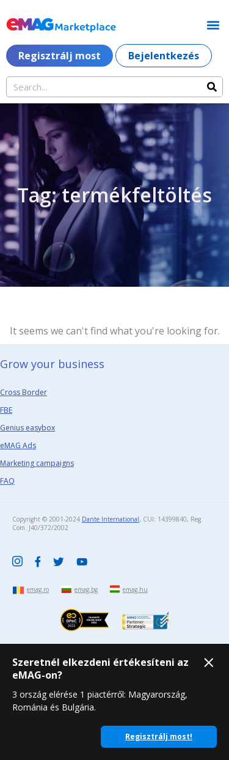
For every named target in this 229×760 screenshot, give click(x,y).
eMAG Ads (18, 445)
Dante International (110, 519)
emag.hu (135, 589)
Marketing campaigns (37, 463)
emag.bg (86, 589)
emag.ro (38, 589)
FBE (6, 410)
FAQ (7, 481)
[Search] (212, 87)
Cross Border (23, 392)
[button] (213, 25)
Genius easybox (27, 427)
